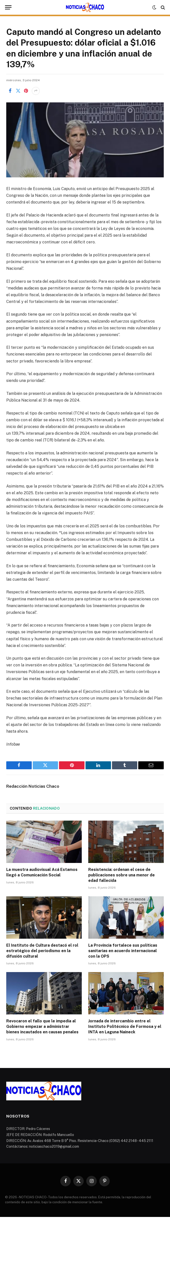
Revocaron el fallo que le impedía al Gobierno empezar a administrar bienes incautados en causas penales (42, 1026)
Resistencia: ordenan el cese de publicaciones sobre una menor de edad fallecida (121, 875)
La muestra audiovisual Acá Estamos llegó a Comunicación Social (42, 872)
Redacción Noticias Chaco (32, 786)
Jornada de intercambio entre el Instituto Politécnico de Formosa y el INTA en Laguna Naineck (124, 1026)
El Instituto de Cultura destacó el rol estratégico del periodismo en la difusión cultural (42, 951)
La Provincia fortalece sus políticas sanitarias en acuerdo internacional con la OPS (122, 951)
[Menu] (8, 7)
